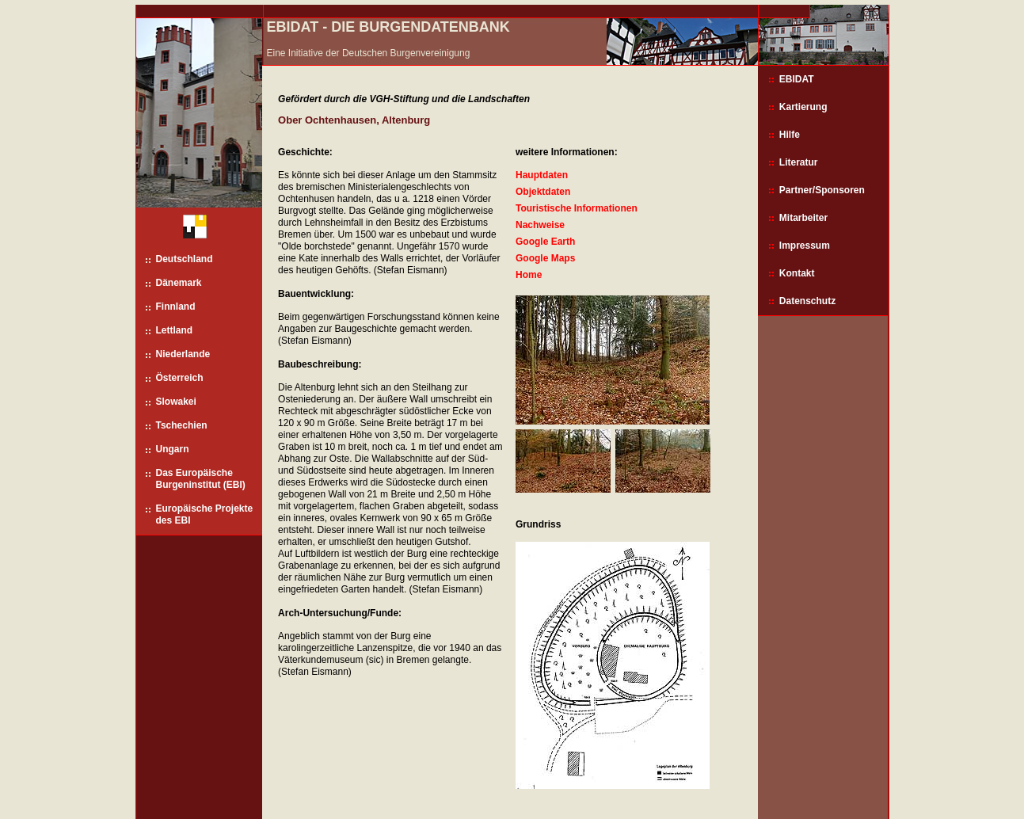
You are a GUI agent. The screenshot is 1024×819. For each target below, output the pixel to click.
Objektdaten (543, 191)
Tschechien (181, 425)
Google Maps (545, 258)
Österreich (180, 377)
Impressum (804, 245)
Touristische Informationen (577, 208)
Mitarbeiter (803, 217)
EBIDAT (796, 79)
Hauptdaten (542, 175)
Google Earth (545, 241)
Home (529, 274)
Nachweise (540, 224)
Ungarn (172, 449)
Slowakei (176, 401)
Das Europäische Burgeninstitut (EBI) (201, 478)
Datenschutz (807, 301)
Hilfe (789, 134)
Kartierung (803, 106)
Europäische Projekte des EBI (204, 514)
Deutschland (184, 259)
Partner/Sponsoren (822, 190)
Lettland (174, 330)
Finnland (176, 306)
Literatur (798, 162)
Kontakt (797, 273)
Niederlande (183, 354)
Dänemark (179, 282)
